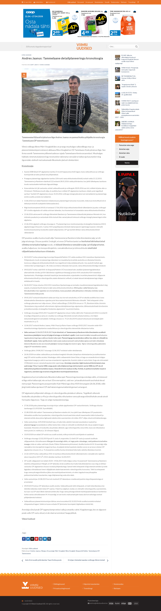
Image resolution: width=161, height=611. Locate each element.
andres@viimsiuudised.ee (98, 603)
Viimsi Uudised (80, 46)
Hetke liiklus (38, 2)
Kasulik (107, 2)
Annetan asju (124, 149)
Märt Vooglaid (60, 551)
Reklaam (124, 2)
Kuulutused (50, 2)
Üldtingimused (59, 584)
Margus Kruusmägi (47, 551)
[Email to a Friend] (32, 539)
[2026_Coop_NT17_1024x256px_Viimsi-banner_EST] (80, 23)
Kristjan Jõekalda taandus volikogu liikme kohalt (86, 560)
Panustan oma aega (126, 145)
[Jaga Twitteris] (28, 539)
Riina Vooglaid (70, 551)
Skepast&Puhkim (82, 551)
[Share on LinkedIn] (45, 539)
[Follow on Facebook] (138, 2)
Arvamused (89, 2)
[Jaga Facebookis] (24, 539)
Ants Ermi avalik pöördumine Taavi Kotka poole (43, 560)
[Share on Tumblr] (49, 539)
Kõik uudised (72, 2)
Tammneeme (26, 553)
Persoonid (80, 2)
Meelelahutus (99, 2)
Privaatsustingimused (61, 588)
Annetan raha (124, 153)
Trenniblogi (131, 2)
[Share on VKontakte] (41, 539)
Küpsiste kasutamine (91, 584)
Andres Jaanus (35, 551)
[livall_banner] (127, 196)
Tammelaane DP (93, 551)
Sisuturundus (115, 2)
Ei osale (122, 157)
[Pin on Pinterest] (36, 539)
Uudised (27, 601)
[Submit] (136, 46)
